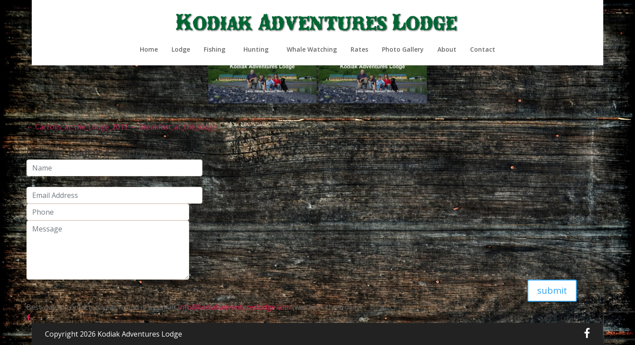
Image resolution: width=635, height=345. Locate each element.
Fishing (214, 49)
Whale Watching (312, 49)
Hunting (256, 49)
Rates (359, 49)
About (446, 49)
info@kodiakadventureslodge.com (233, 307)
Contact (482, 49)
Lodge (181, 49)
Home (149, 49)
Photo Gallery (403, 49)
